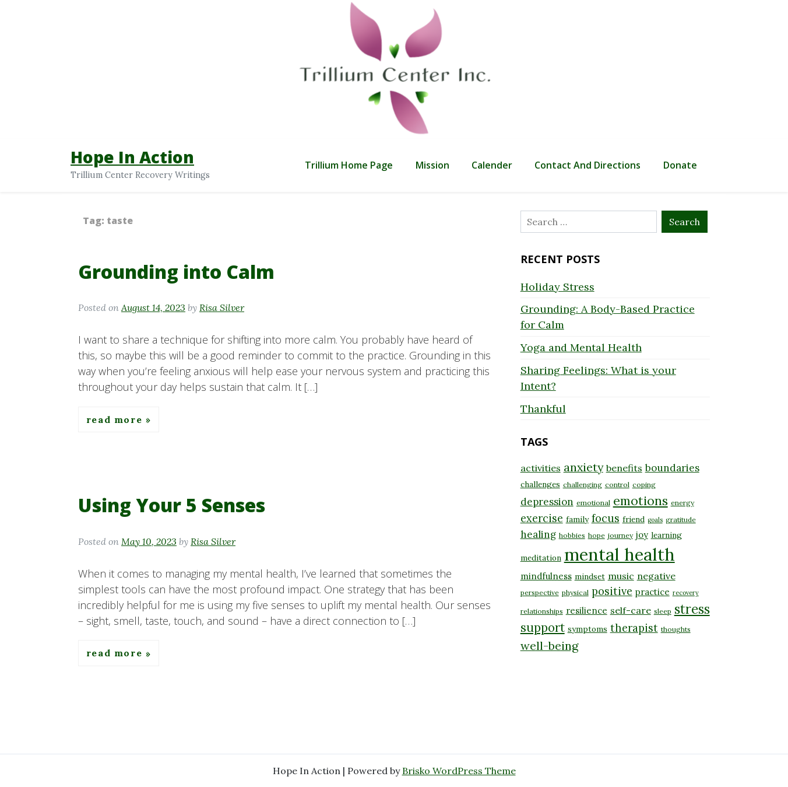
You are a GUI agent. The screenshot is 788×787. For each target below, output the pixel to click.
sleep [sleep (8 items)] (662, 611)
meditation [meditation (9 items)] (540, 557)
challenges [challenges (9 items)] (540, 484)
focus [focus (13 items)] (606, 518)
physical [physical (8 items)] (575, 592)
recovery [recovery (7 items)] (686, 593)
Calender (492, 165)
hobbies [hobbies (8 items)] (572, 535)
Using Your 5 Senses (171, 504)
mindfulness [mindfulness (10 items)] (546, 576)
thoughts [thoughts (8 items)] (676, 629)
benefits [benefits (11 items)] (624, 468)
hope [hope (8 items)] (596, 535)
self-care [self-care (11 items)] (630, 610)
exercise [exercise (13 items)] (541, 518)
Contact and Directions (587, 165)
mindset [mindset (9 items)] (590, 576)
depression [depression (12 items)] (547, 501)
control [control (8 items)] (617, 484)
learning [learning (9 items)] (666, 535)
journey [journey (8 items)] (620, 535)
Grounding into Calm (176, 271)
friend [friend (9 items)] (633, 519)
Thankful (543, 408)
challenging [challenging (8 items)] (582, 484)
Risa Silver (221, 307)
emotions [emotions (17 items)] (640, 500)
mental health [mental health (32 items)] (619, 554)
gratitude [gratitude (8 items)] (681, 519)
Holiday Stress (557, 286)
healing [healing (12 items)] (538, 534)
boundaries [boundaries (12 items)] (672, 467)
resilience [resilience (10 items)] (586, 610)
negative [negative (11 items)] (656, 576)
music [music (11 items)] (621, 576)
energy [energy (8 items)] (682, 502)
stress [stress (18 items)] (692, 609)
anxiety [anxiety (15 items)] (583, 467)
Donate (680, 165)
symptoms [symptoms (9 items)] (587, 629)
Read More (116, 419)
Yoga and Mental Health (581, 347)
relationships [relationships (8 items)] (541, 611)
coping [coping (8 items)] (644, 484)
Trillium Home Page (349, 165)
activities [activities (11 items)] (540, 468)
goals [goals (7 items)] (655, 520)
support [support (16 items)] (542, 627)
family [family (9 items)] (577, 519)
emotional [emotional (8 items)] (593, 502)
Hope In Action (132, 157)
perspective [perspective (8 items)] (539, 592)
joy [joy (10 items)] (642, 534)
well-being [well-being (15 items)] (549, 645)
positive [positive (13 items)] (612, 591)
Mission (432, 165)
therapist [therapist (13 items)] (634, 628)
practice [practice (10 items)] (652, 591)
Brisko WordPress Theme (459, 770)
